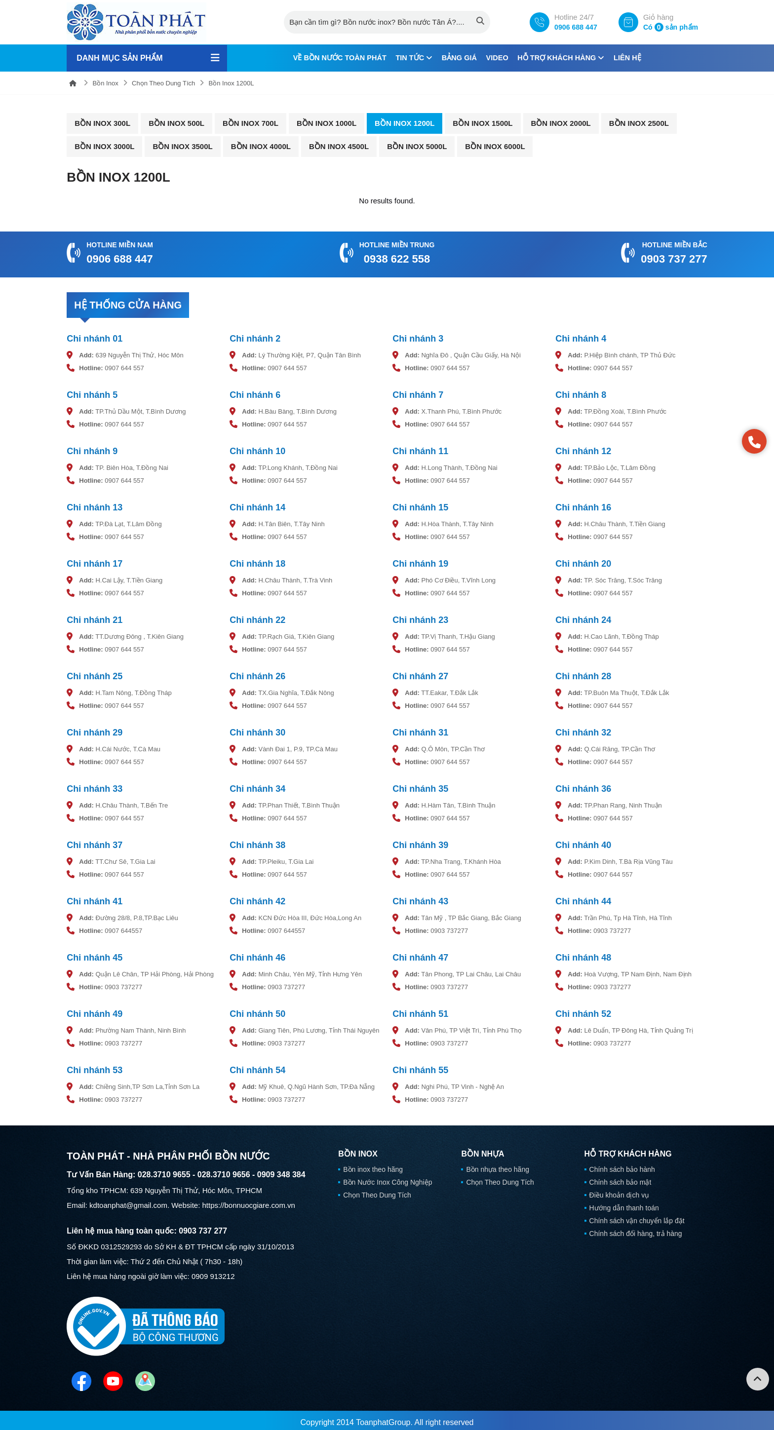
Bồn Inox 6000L (495, 146)
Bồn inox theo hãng (373, 1165)
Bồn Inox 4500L (339, 146)
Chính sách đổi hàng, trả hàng (635, 1229)
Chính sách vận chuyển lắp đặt (637, 1216)
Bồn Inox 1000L (326, 122)
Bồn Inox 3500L (182, 146)
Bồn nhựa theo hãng (497, 1165)
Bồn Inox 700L (250, 122)
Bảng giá (459, 57)
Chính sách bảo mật (620, 1178)
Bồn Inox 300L (102, 122)
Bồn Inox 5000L (417, 146)
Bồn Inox (105, 82)
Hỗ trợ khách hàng (565, 57)
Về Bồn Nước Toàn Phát (334, 57)
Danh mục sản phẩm (119, 57)
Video (498, 57)
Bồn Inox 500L (176, 122)
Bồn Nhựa (482, 1150)
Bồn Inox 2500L (639, 122)
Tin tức (412, 57)
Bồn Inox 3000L (104, 146)
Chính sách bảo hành (622, 1165)
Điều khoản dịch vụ (619, 1191)
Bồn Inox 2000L (561, 122)
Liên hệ (634, 57)
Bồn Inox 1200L (231, 82)
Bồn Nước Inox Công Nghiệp (387, 1178)
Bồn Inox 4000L (261, 146)
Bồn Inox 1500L (482, 122)
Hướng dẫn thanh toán (624, 1203)
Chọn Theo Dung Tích (163, 82)
